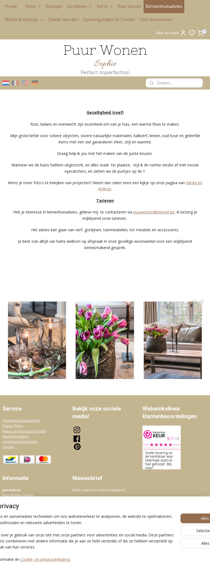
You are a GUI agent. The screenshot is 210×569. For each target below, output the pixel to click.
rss (140, 559)
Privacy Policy (12, 425)
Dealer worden (63, 19)
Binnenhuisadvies (164, 6)
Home (11, 6)
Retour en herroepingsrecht (24, 431)
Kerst (105, 6)
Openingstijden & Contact (109, 19)
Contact (8, 446)
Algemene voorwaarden (21, 420)
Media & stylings (24, 19)
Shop (33, 6)
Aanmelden (87, 502)
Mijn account (171, 33)
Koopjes (54, 6)
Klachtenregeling (15, 436)
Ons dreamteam (156, 19)
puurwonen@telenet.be (153, 212)
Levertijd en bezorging (20, 441)
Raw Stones (129, 6)
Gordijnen (79, 6)
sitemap (128, 559)
